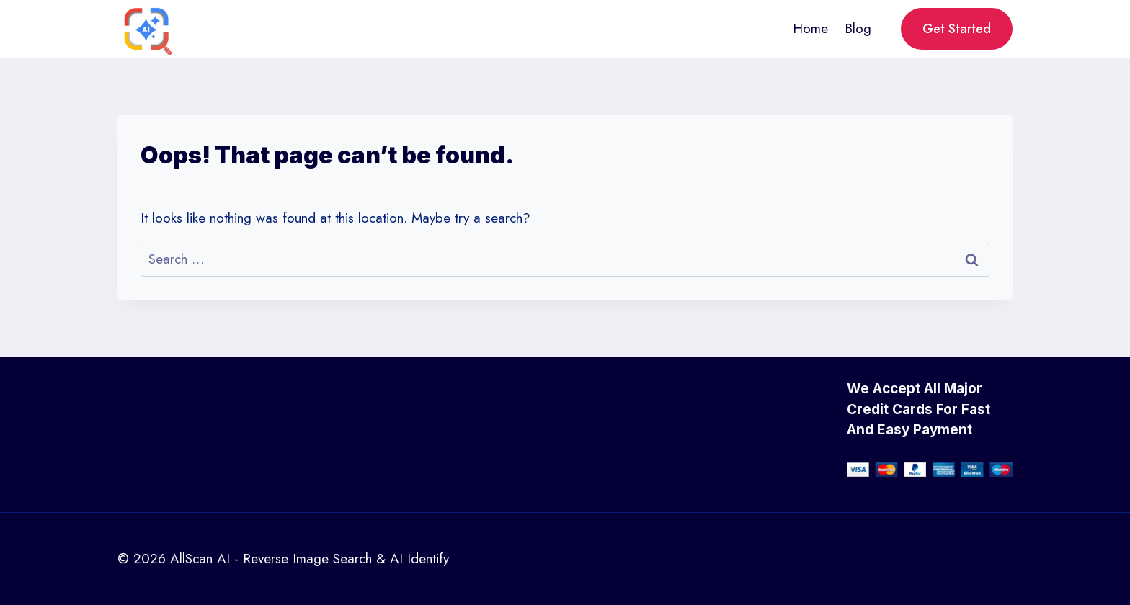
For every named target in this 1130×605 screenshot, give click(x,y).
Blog (858, 28)
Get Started (956, 28)
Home (810, 28)
